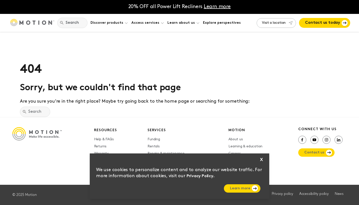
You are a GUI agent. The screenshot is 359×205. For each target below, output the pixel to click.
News (339, 194)
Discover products (107, 23)
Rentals (153, 146)
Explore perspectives (222, 23)
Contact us (314, 152)
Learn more (240, 188)
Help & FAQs (104, 139)
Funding (153, 139)
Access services (145, 23)
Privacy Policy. (201, 176)
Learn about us (181, 23)
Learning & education (245, 146)
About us (235, 139)
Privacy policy (282, 194)
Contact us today (322, 23)
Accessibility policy (314, 194)
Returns (100, 146)
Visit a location (274, 23)
